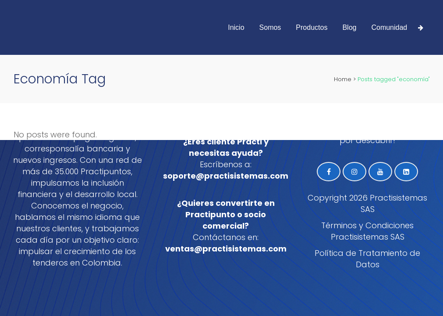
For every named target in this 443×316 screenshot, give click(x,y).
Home (342, 79)
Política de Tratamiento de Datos (367, 259)
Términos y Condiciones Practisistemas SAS (367, 231)
